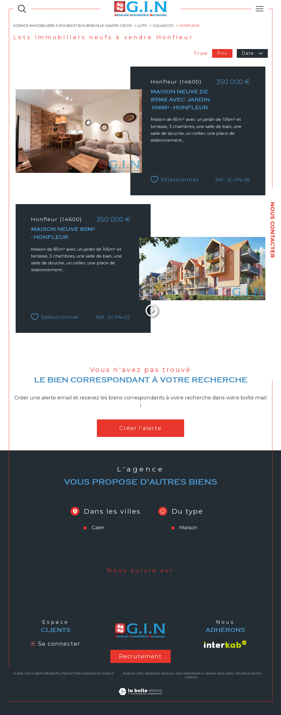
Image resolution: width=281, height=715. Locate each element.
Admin (210, 673)
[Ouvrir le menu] (259, 9)
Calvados (163, 25)
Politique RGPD (247, 673)
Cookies (191, 677)
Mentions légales (159, 673)
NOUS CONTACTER (272, 230)
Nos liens (225, 673)
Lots (142, 25)
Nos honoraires (189, 673)
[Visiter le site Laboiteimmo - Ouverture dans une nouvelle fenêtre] (140, 697)
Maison (188, 528)
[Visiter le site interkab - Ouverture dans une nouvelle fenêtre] (225, 644)
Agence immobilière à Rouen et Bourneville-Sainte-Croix (72, 25)
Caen (98, 528)
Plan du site (132, 673)
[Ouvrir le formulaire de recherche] (22, 8)
